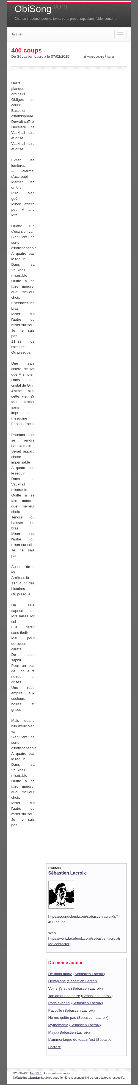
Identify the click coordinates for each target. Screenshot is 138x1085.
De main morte (60, 974)
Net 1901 (36, 1073)
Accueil (17, 34)
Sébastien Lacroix (31, 56)
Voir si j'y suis (59, 988)
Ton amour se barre (64, 996)
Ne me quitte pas (62, 1017)
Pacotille (55, 1010)
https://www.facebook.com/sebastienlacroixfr (84, 938)
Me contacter (59, 944)
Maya (52, 1032)
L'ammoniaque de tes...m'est (71, 1039)
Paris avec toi (59, 1003)
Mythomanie (58, 1025)
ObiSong (41, 9)
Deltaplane (57, 981)
